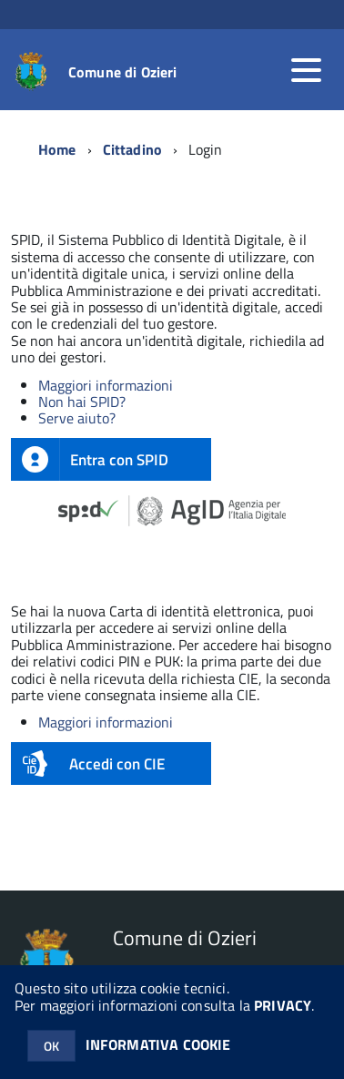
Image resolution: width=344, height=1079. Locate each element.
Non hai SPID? (82, 401)
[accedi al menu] (305, 70)
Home (57, 149)
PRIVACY (282, 1005)
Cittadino (132, 149)
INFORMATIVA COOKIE (158, 1044)
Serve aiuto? (77, 418)
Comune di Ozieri (122, 72)
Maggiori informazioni (105, 385)
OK (51, 1045)
